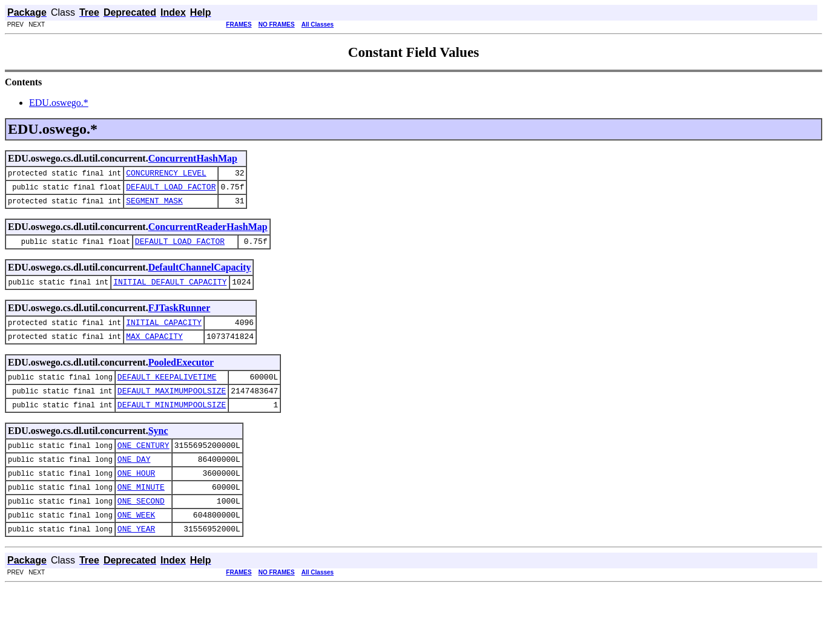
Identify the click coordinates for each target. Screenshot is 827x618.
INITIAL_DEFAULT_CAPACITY (169, 290)
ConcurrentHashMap (192, 158)
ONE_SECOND (141, 527)
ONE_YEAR (136, 559)
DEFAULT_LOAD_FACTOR (171, 190)
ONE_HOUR (136, 496)
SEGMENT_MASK (154, 205)
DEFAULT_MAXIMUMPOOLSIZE (171, 406)
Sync (158, 449)
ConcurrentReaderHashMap (208, 232)
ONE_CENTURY (143, 464)
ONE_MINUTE (141, 512)
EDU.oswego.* (58, 102)
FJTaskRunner (179, 317)
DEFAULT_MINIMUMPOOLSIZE (171, 422)
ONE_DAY (134, 480)
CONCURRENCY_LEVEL (166, 174)
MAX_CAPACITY (154, 348)
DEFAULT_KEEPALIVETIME (167, 391)
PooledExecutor (181, 375)
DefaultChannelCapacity (199, 274)
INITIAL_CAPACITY (164, 332)
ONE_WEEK (136, 543)
